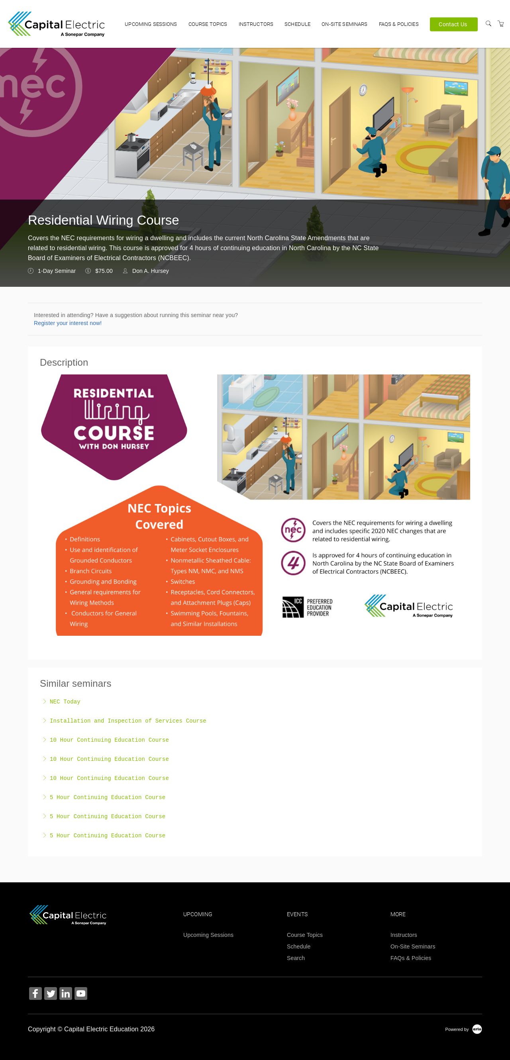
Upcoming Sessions (151, 24)
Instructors (256, 24)
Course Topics (208, 24)
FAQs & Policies (399, 24)
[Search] (488, 24)
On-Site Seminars (344, 24)
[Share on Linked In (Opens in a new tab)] (65, 994)
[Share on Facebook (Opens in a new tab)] (35, 994)
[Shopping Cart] (501, 24)
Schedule (297, 24)
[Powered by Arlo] (463, 1029)
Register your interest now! (68, 323)
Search (296, 958)
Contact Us (453, 24)
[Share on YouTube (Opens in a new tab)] (81, 994)
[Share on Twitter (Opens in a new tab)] (50, 994)
